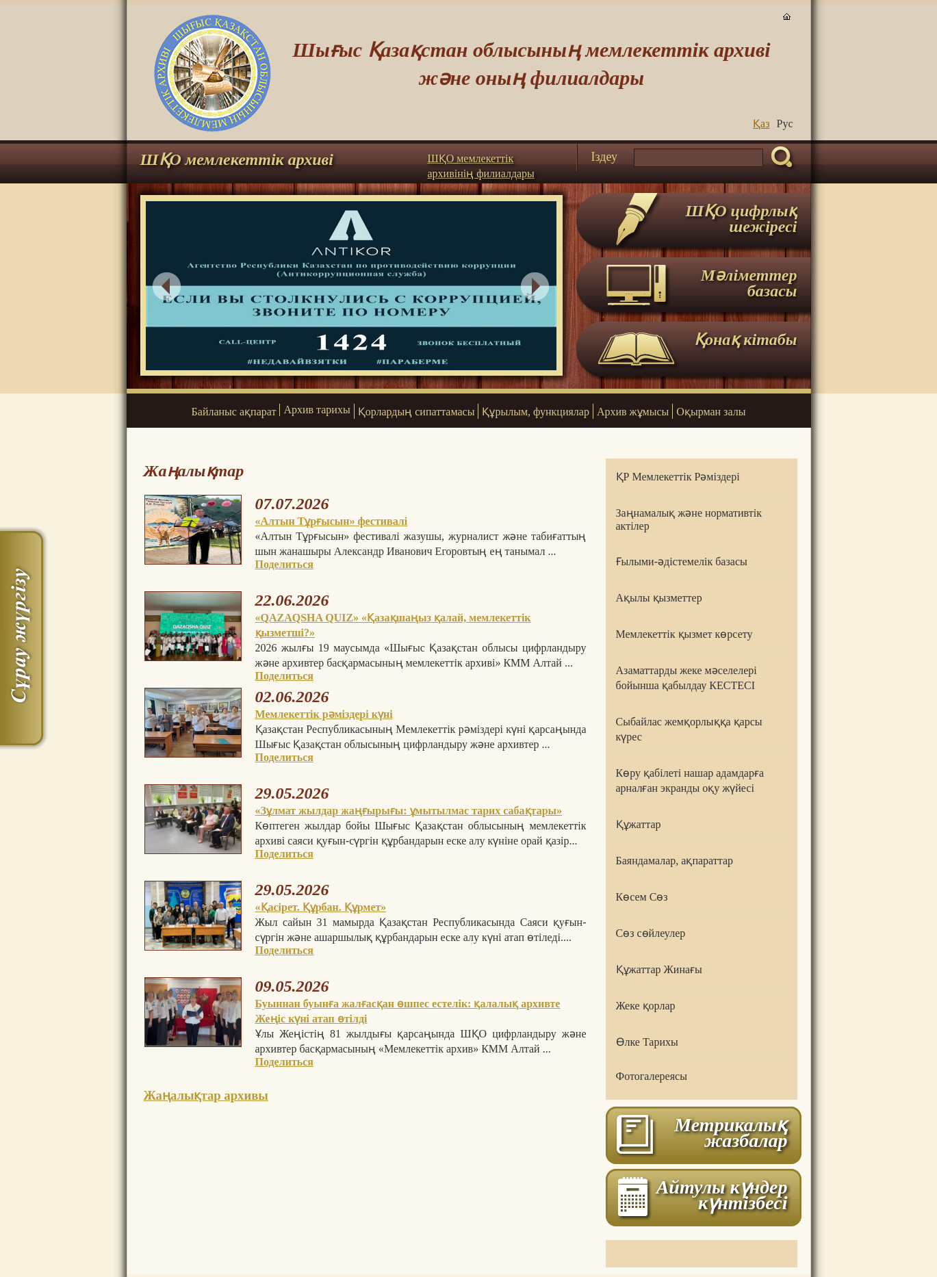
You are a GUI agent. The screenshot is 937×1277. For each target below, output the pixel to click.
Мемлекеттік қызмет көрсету (684, 634)
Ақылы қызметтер (659, 598)
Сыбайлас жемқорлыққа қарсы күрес (689, 729)
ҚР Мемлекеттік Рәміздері (678, 476)
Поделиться (284, 564)
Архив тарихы (316, 409)
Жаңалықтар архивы (206, 1095)
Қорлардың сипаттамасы (416, 411)
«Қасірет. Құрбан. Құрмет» (321, 907)
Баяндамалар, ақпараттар (675, 860)
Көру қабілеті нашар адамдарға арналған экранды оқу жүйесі (690, 780)
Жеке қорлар (646, 1005)
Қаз (761, 123)
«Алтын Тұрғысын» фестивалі (331, 521)
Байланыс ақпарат (234, 411)
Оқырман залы (710, 411)
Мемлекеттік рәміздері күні (324, 714)
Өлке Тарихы (647, 1042)
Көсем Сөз (642, 897)
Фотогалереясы (651, 1076)
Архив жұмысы (633, 411)
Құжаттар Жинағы (659, 969)
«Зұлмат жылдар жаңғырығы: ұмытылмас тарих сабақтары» (409, 810)
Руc (785, 123)
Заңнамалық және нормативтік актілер (689, 519)
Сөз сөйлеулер (651, 933)
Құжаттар (638, 824)
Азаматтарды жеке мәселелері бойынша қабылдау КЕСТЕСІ (686, 678)
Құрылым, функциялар (535, 411)
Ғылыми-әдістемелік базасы (681, 561)
